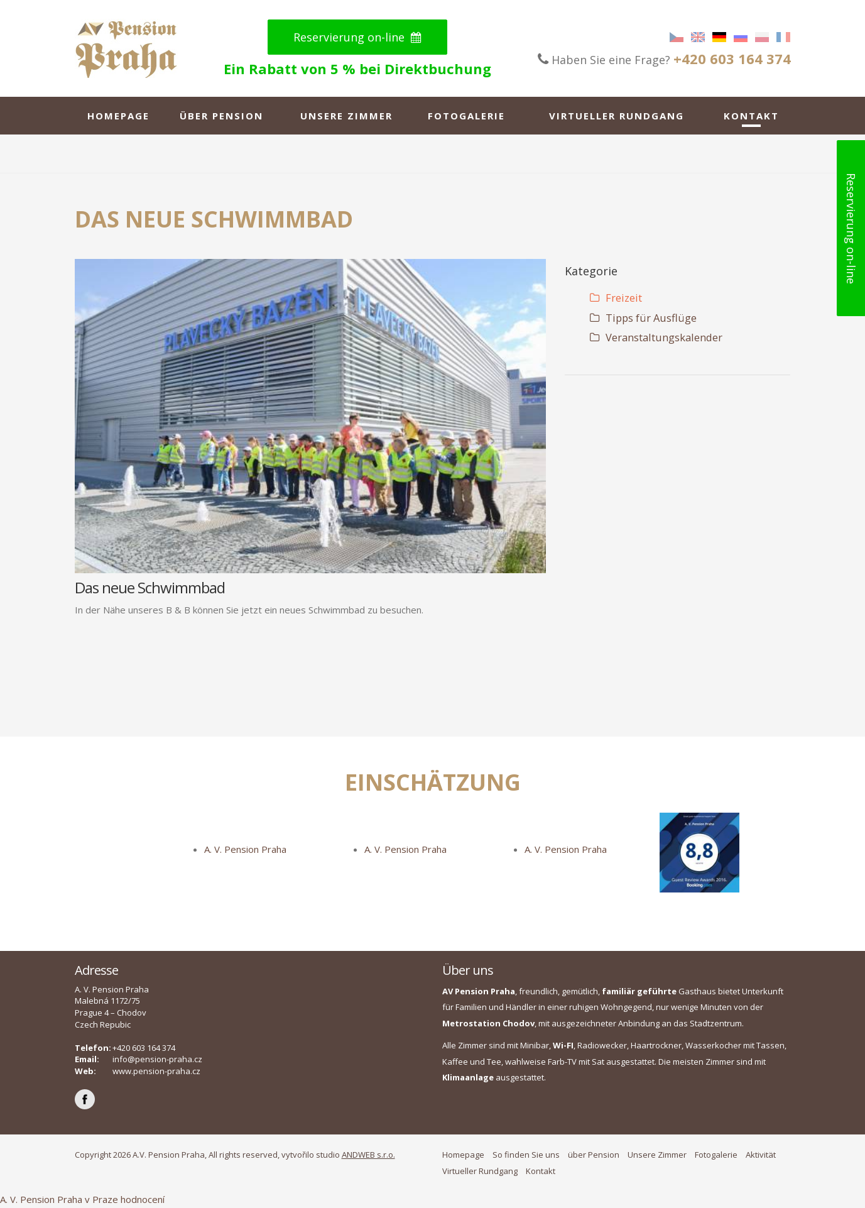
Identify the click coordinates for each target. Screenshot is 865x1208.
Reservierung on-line (357, 37)
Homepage (118, 115)
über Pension (221, 115)
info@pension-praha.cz (157, 1059)
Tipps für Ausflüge (643, 317)
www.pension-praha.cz (156, 1071)
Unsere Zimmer (346, 115)
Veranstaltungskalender (656, 337)
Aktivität (761, 1154)
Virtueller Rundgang (616, 115)
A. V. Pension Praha (245, 849)
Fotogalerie (466, 115)
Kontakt (751, 115)
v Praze (101, 1199)
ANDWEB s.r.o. (368, 1154)
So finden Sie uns (526, 1154)
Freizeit (616, 297)
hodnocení (143, 1199)
